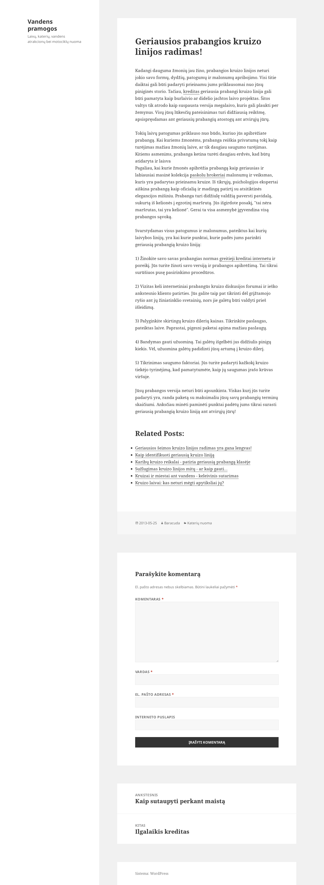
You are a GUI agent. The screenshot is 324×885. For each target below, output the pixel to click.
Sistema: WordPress (151, 873)
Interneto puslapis (155, 717)
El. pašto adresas (154, 694)
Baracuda (172, 523)
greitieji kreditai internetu (245, 258)
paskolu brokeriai (207, 175)
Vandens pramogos (42, 24)
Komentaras (149, 599)
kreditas (191, 91)
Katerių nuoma (199, 523)
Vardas (144, 671)
